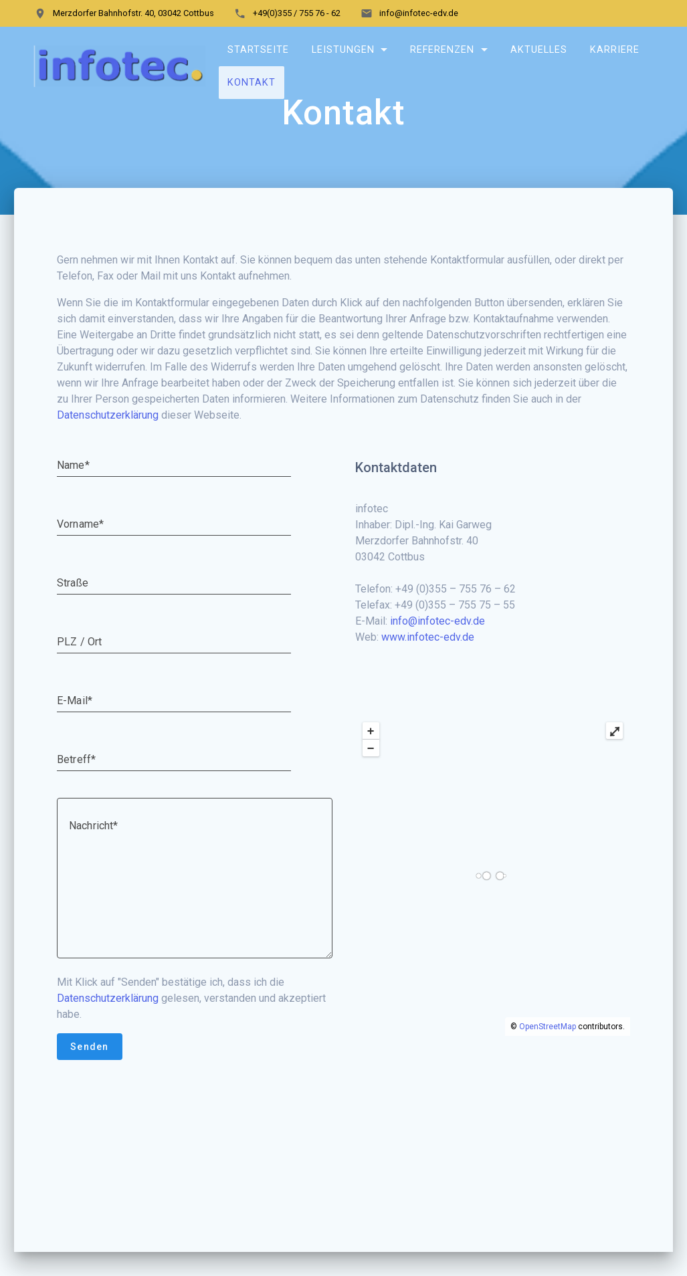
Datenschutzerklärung (108, 447)
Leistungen (342, 50)
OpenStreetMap (547, 1059)
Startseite (258, 50)
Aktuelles (538, 50)
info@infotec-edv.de (437, 653)
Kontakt (251, 82)
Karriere (615, 50)
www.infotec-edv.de (427, 669)
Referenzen (442, 50)
